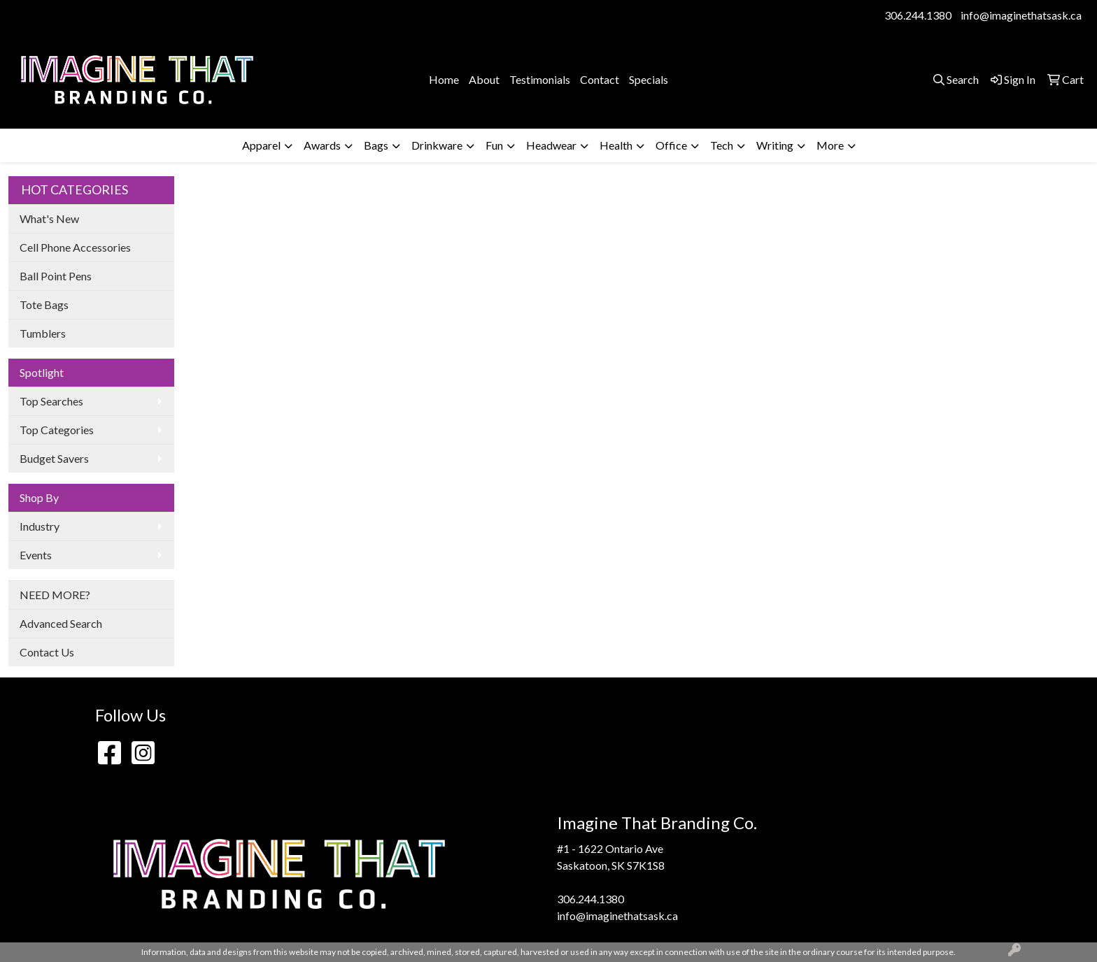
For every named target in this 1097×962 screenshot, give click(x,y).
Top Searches (51, 401)
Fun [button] (494, 145)
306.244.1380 (917, 15)
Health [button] (616, 145)
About (484, 79)
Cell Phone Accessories (75, 247)
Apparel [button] (261, 145)
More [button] (830, 145)
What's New (49, 218)
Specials (648, 79)
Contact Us (47, 652)
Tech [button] (721, 145)
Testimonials (539, 79)
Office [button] (671, 145)
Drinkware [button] (436, 145)
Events (36, 554)
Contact (599, 79)
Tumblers (43, 333)
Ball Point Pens (56, 275)
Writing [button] (774, 145)
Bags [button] (376, 145)
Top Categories (57, 429)
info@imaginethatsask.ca (1021, 15)
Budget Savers (54, 458)
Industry (39, 526)
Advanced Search (61, 623)
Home (444, 79)
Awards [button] (322, 145)
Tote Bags (44, 304)
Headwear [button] (551, 145)
